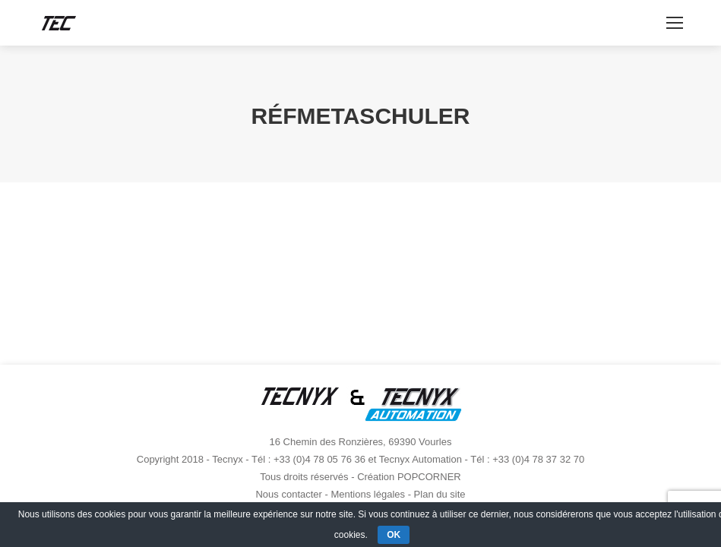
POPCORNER (429, 476)
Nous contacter (288, 494)
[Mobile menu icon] (674, 22)
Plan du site (440, 494)
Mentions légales (367, 494)
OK (393, 535)
